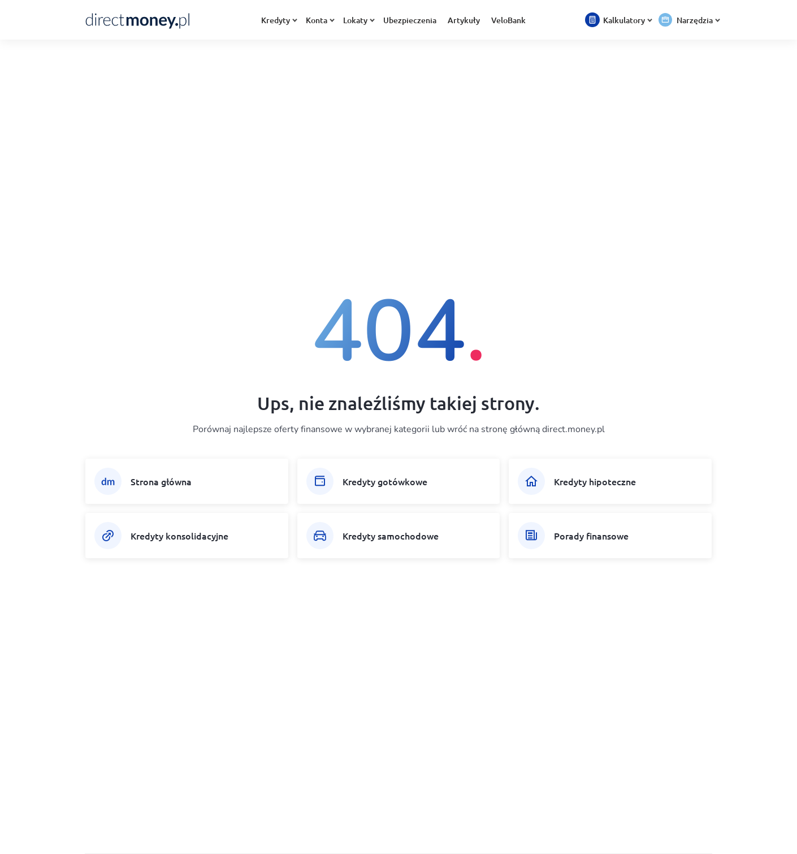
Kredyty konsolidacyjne (179, 535)
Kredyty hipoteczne (595, 481)
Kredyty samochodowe (391, 535)
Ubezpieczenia (409, 20)
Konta (319, 20)
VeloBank (508, 20)
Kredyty (277, 20)
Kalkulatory (626, 20)
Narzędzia (697, 20)
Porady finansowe (591, 535)
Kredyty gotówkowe (385, 481)
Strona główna (161, 481)
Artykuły (464, 20)
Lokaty (357, 20)
